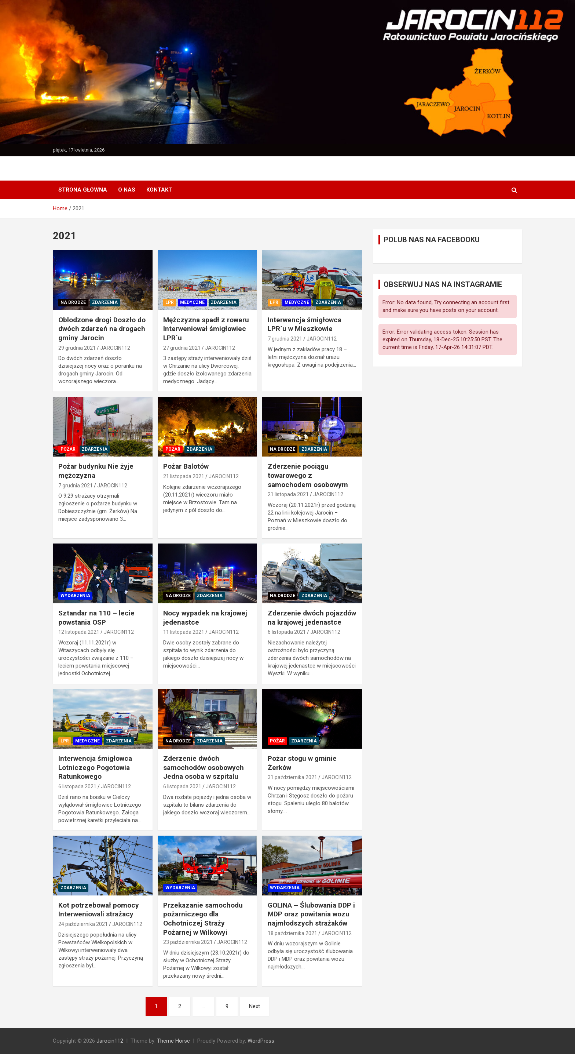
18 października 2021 (292, 933)
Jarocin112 (109, 1040)
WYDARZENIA (75, 595)
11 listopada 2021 (183, 632)
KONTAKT (159, 189)
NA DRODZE (73, 302)
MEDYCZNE (192, 302)
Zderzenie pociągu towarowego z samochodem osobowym (308, 475)
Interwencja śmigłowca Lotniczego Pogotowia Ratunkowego (95, 767)
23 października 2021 (188, 942)
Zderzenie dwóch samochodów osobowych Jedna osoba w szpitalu (203, 767)
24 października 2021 (83, 924)
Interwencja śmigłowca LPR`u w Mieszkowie (304, 324)
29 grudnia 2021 (77, 348)
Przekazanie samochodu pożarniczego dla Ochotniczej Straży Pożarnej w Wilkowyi (203, 919)
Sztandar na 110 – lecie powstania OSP (96, 617)
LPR (169, 302)
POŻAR (68, 449)
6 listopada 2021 (287, 632)
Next (254, 1006)
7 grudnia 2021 (285, 339)
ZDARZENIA (105, 302)
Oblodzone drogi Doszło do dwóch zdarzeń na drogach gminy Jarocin (102, 329)
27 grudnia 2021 (182, 348)
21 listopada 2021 (183, 476)
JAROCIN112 (115, 348)
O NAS (126, 189)
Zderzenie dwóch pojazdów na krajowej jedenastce (312, 617)
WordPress (261, 1040)
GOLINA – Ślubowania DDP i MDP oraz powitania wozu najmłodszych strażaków (311, 914)
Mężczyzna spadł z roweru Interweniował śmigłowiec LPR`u (206, 329)
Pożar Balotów (186, 466)
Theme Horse (173, 1040)
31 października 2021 (292, 777)
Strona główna (82, 189)
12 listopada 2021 (78, 632)
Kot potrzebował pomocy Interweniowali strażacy (98, 910)
